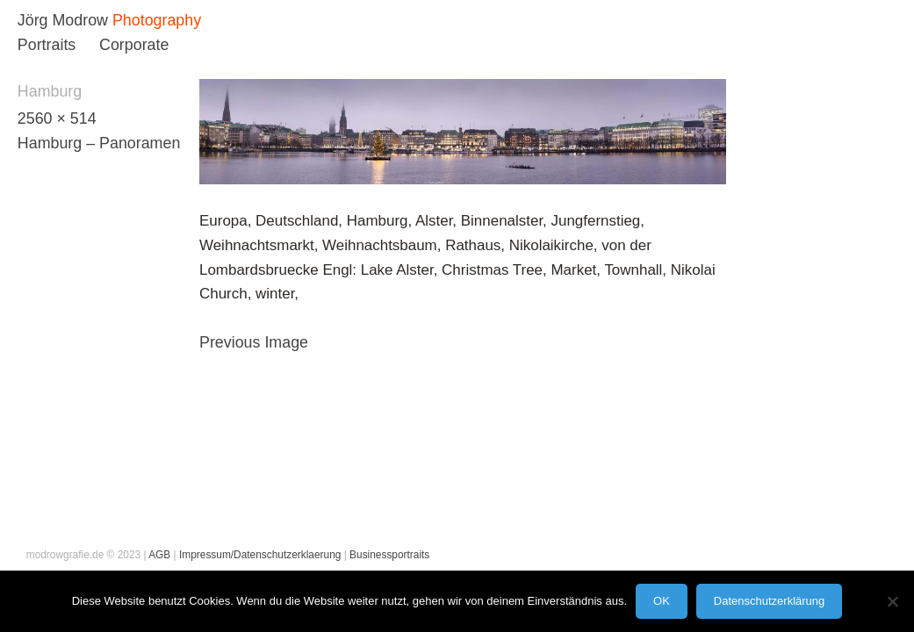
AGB (159, 555)
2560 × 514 (57, 118)
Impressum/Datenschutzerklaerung (260, 555)
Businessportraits (389, 555)
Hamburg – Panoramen (99, 143)
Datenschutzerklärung (769, 600)
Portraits (47, 45)
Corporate (134, 45)
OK (661, 600)
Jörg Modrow (63, 20)
